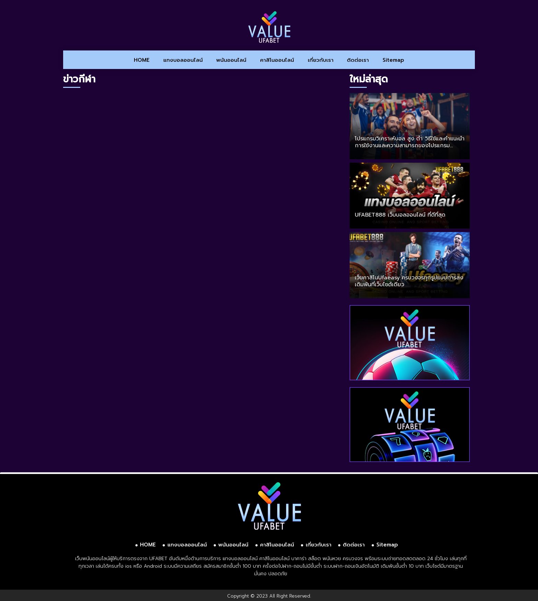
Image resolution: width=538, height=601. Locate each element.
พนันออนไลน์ (231, 60)
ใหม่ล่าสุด (369, 79)
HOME (142, 60)
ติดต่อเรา (358, 60)
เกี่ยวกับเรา (321, 60)
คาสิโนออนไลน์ (277, 60)
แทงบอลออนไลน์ (183, 60)
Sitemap (393, 60)
